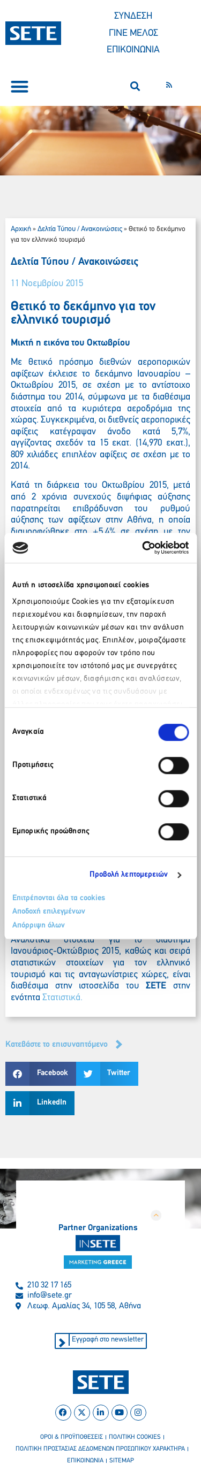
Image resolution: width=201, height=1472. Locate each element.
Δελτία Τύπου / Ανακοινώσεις (80, 229)
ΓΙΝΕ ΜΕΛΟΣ (133, 33)
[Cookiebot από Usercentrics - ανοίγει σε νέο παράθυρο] (143, 548)
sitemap (121, 1461)
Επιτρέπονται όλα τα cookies (58, 898)
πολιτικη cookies (135, 1437)
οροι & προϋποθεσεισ (71, 1437)
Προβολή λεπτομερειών (129, 875)
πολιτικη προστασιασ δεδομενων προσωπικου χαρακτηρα (100, 1449)
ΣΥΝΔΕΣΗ (133, 16)
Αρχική (21, 229)
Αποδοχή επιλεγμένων (48, 912)
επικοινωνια (85, 1461)
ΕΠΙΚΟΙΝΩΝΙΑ (133, 50)
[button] (19, 86)
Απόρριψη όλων (38, 926)
